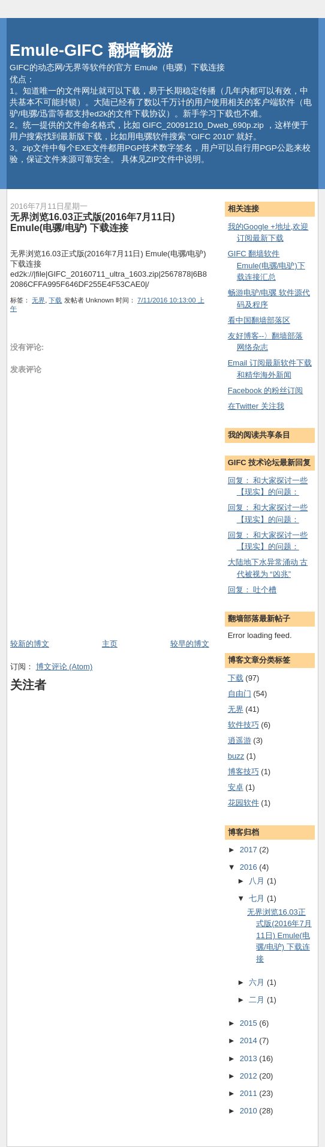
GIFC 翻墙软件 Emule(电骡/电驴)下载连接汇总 (266, 265)
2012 (250, 1075)
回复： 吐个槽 (252, 589)
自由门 (239, 693)
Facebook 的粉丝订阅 (265, 390)
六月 (258, 982)
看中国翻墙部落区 (259, 320)
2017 (250, 849)
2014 (250, 1040)
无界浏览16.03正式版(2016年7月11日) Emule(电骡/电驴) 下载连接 (92, 222)
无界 (38, 300)
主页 (110, 643)
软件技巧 (243, 724)
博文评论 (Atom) (64, 666)
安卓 (235, 787)
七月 (258, 898)
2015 (250, 1023)
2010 (250, 1110)
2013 (250, 1058)
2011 (250, 1093)
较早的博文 (189, 643)
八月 (258, 880)
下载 (55, 300)
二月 (258, 999)
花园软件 (243, 802)
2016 (250, 867)
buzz (236, 755)
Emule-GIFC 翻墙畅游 (91, 50)
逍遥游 (239, 740)
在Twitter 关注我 (256, 406)
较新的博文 (29, 643)
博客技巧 (243, 771)
